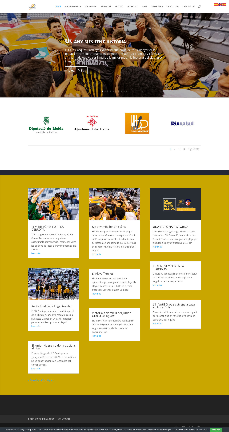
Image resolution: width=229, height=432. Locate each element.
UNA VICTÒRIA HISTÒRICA (170, 227)
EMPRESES (157, 6)
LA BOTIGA (173, 6)
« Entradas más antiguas (41, 380)
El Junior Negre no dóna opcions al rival (53, 347)
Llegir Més (76, 70)
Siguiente (193, 149)
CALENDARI (91, 6)
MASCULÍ (106, 6)
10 (126, 91)
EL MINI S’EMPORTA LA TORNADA (168, 267)
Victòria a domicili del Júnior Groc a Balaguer (111, 314)
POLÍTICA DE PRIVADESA (41, 419)
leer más (35, 253)
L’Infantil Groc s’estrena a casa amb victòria (174, 305)
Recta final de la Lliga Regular (51, 306)
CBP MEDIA (189, 6)
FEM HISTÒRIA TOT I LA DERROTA (47, 228)
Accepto (216, 429)
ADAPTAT (132, 6)
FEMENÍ (119, 6)
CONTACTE (64, 419)
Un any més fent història (95, 41)
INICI (58, 6)
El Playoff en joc (102, 273)
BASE (144, 6)
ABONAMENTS (73, 6)
